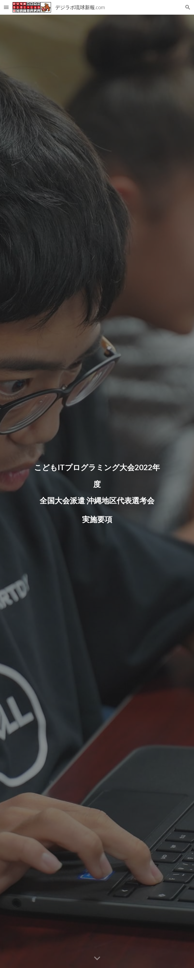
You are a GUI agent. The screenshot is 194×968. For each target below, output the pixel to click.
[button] (6, 7)
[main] (97, 491)
